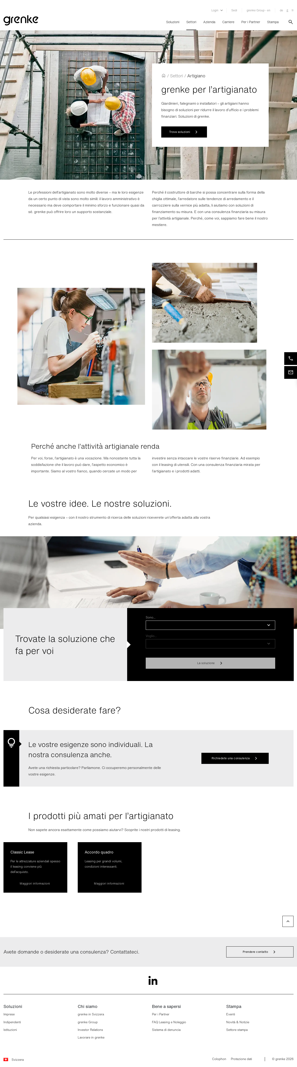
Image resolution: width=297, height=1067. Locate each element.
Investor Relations (90, 1030)
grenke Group (88, 1022)
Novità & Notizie (237, 1022)
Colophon (219, 1059)
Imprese (9, 1014)
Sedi (234, 10)
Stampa (273, 22)
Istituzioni (10, 1030)
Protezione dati (241, 1059)
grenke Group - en (258, 10)
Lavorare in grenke (91, 1037)
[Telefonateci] (290, 358)
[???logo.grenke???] (20, 22)
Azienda (209, 22)
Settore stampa (237, 1030)
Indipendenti (12, 1022)
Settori (191, 22)
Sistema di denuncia (166, 1030)
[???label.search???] (291, 22)
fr (293, 10)
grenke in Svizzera (91, 1014)
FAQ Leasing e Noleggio (169, 1022)
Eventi (230, 1014)
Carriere (228, 22)
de (281, 10)
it (287, 10)
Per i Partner (250, 22)
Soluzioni (172, 22)
